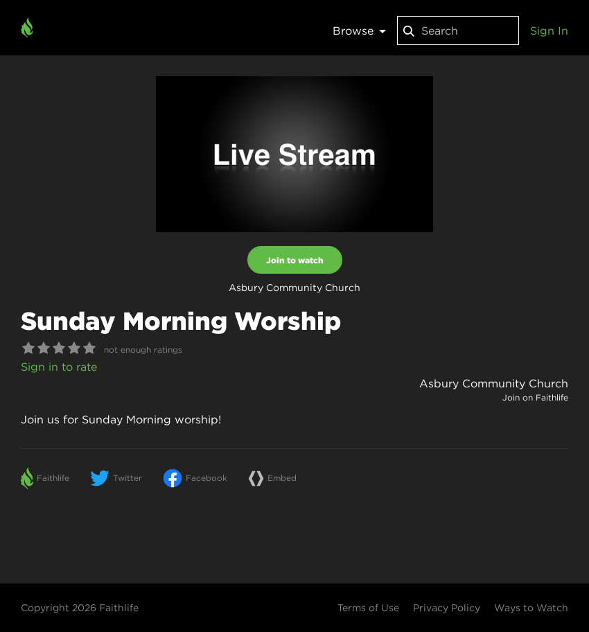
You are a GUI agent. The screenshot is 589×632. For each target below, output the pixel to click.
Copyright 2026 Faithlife (80, 608)
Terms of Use (368, 608)
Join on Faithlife (535, 397)
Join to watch (295, 259)
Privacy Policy (446, 608)
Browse (359, 30)
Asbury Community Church (493, 383)
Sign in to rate (59, 367)
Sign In (549, 30)
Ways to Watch (531, 608)
